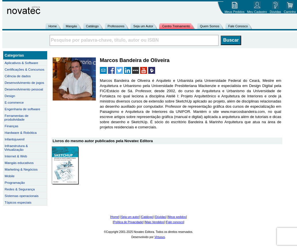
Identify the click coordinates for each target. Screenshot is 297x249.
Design (10, 96)
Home (52, 26)
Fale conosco (174, 222)
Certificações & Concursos (24, 69)
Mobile (10, 176)
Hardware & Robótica (21, 132)
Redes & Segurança (20, 189)
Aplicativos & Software (21, 63)
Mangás (71, 26)
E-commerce (14, 102)
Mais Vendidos (154, 222)
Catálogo (92, 26)
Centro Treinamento (176, 26)
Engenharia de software (22, 109)
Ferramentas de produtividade (16, 117)
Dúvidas (160, 217)
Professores (116, 26)
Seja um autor (130, 217)
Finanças (11, 126)
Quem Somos (209, 26)
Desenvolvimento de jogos (24, 82)
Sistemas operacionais (22, 196)
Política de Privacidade (128, 222)
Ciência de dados (18, 76)
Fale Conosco (238, 26)
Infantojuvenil (14, 139)
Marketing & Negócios (21, 169)
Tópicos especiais (18, 202)
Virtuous (159, 237)
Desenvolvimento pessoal (24, 89)
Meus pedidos (177, 217)
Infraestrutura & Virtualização (16, 147)
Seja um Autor (143, 26)
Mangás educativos (19, 163)
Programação (15, 182)
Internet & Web (16, 156)
